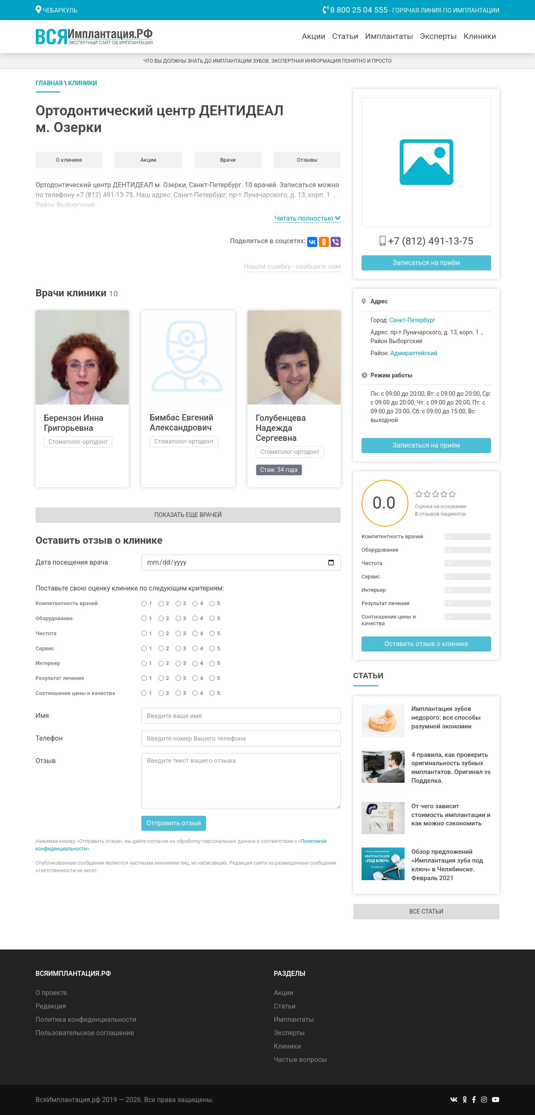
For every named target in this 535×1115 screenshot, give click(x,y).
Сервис (45, 648)
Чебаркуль (60, 10)
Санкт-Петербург (413, 320)
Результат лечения (60, 678)
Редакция (51, 1006)
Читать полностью (308, 218)
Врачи (227, 160)
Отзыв (46, 761)
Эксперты (438, 36)
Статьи (345, 36)
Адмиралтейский (413, 353)
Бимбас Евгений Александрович (181, 422)
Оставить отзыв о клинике (426, 644)
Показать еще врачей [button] (188, 515)
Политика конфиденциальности (86, 1019)
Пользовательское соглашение (85, 1033)
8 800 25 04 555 (359, 10)
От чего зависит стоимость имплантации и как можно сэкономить (450, 814)
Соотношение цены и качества (75, 693)
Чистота (46, 633)
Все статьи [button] (426, 911)
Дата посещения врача (72, 562)
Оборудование (54, 618)
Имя (42, 716)
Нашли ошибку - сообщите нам (292, 266)
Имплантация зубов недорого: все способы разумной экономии (446, 717)
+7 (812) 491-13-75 (431, 241)
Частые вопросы (300, 1060)
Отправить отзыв (173, 823)
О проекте (51, 993)
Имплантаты (389, 36)
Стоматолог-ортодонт (78, 441)
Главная (49, 83)
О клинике (69, 160)
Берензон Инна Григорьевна (73, 423)
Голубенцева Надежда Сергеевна (281, 428)
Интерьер (48, 663)
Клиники (480, 36)
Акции (313, 36)
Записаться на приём (426, 263)
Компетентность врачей (67, 603)
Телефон (49, 738)
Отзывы (307, 160)
